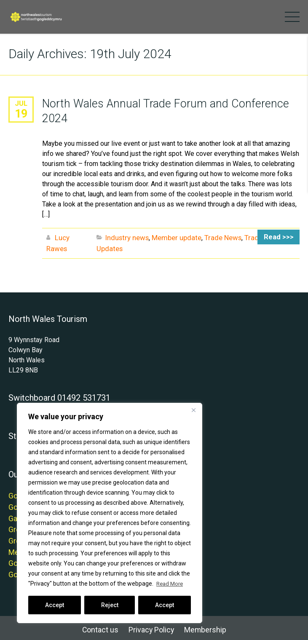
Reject (109, 605)
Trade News (217, 237)
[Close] (193, 410)
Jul (21, 103)
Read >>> (280, 237)
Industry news (126, 237)
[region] (109, 513)
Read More (170, 584)
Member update (173, 237)
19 (21, 113)
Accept (54, 605)
